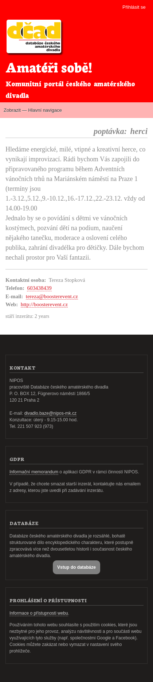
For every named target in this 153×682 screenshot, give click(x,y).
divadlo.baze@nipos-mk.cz (50, 413)
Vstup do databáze (76, 567)
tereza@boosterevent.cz (52, 296)
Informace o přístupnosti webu (38, 613)
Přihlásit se (134, 7)
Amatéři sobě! (48, 66)
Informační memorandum (33, 471)
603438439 (39, 288)
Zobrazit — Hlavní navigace (33, 110)
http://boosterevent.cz (44, 304)
